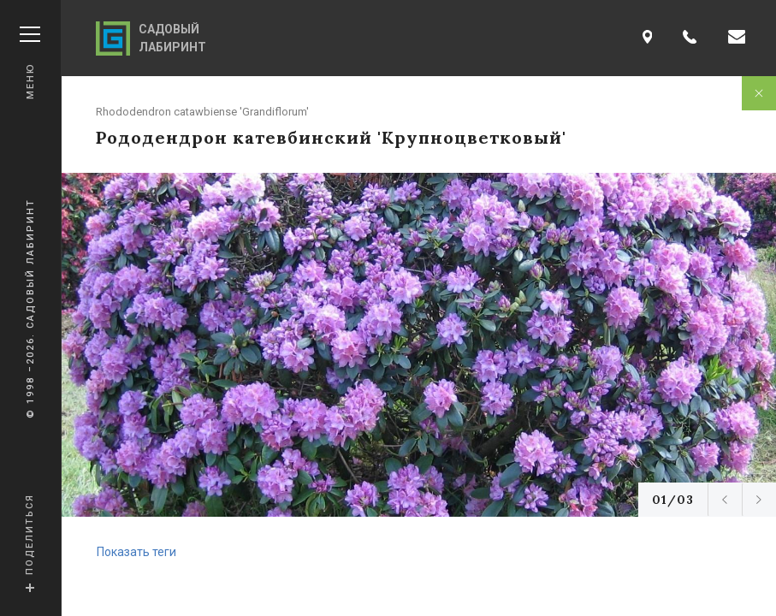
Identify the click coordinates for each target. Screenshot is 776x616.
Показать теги (136, 552)
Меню (30, 63)
